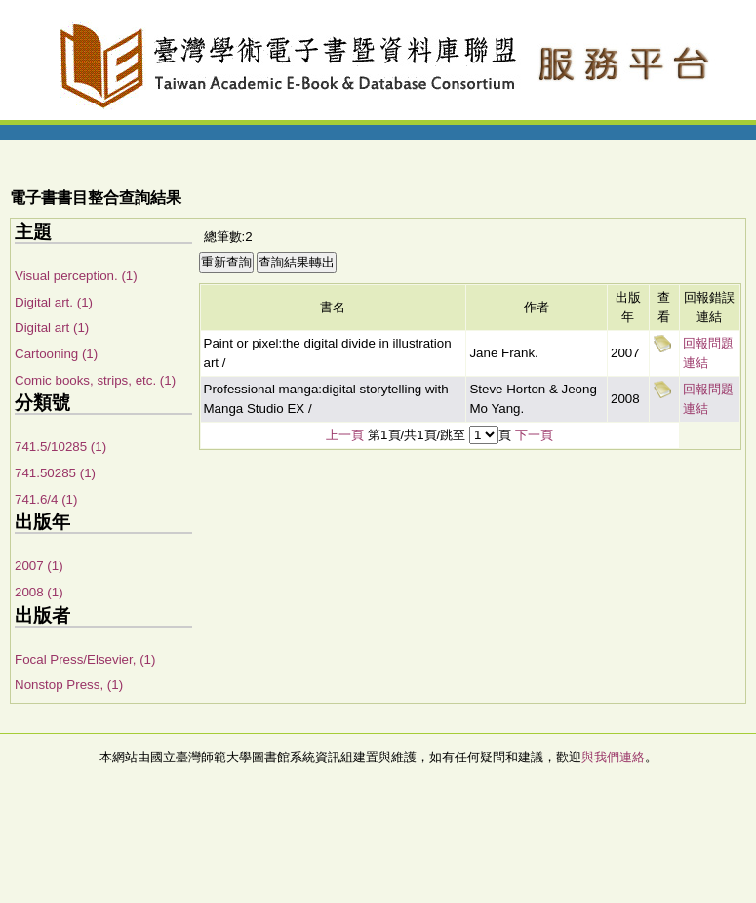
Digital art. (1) (54, 302)
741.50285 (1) (55, 473)
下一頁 (534, 435)
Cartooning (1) (56, 354)
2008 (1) (39, 592)
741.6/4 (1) (46, 499)
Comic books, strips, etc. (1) (95, 380)
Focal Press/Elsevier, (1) (85, 659)
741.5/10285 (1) (60, 446)
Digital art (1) (52, 327)
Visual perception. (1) (76, 275)
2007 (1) (39, 565)
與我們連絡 (613, 757)
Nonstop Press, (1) (69, 684)
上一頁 (345, 435)
